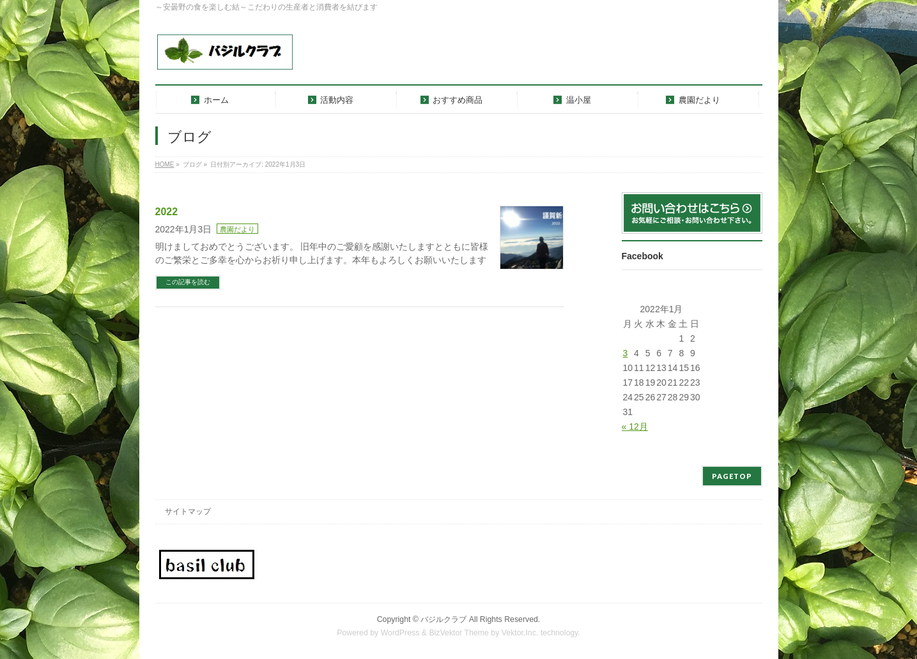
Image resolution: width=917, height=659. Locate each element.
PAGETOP (732, 476)
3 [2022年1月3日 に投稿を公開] (625, 353)
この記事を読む (188, 281)
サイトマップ (188, 511)
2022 (166, 211)
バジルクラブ (443, 619)
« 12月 (635, 426)
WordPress (400, 632)
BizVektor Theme (459, 632)
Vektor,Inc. (520, 632)
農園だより (237, 229)
